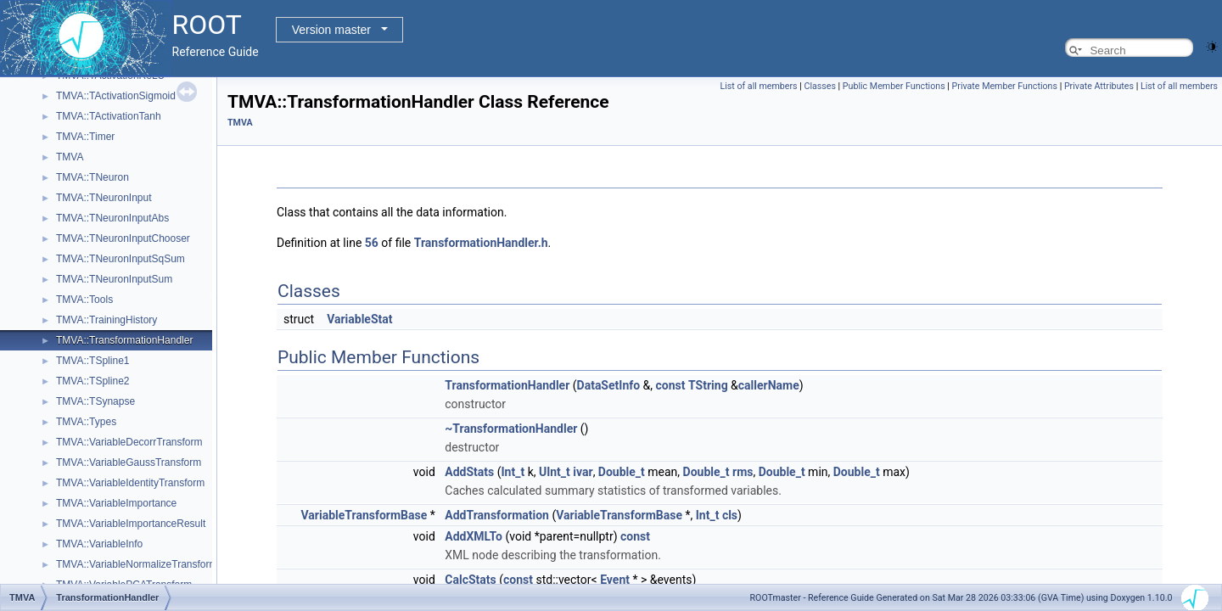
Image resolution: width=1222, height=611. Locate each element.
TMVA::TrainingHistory (106, 320)
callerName (768, 385)
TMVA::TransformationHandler (124, 340)
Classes (819, 86)
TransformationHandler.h (481, 242)
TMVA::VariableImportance (116, 503)
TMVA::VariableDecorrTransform (129, 442)
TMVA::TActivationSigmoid (116, 96)
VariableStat (359, 319)
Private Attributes (1099, 86)
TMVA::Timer (85, 137)
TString (708, 385)
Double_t (621, 472)
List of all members (758, 86)
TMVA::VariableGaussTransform (128, 462)
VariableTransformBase (364, 515)
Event (615, 579)
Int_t (513, 472)
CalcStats (470, 579)
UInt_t (554, 472)
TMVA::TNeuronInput (104, 198)
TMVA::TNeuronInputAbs (112, 218)
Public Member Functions (894, 86)
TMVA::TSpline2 (92, 381)
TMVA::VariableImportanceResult (130, 524)
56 (371, 242)
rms (742, 472)
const (671, 385)
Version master (331, 29)
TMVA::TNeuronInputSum (114, 279)
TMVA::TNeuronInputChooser (123, 238)
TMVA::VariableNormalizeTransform (137, 564)
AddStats (469, 472)
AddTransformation (497, 515)
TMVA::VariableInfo (99, 544)
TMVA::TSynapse (95, 401)
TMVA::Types (86, 422)
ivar (582, 472)
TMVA (69, 157)
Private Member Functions (1004, 86)
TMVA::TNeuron (92, 177)
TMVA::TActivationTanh (108, 116)
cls (729, 515)
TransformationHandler (507, 385)
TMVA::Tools (84, 300)
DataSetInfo (609, 385)
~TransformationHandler (511, 428)
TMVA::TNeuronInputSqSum (120, 259)
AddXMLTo (473, 536)
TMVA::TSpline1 (92, 361)
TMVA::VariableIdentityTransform (130, 483)
